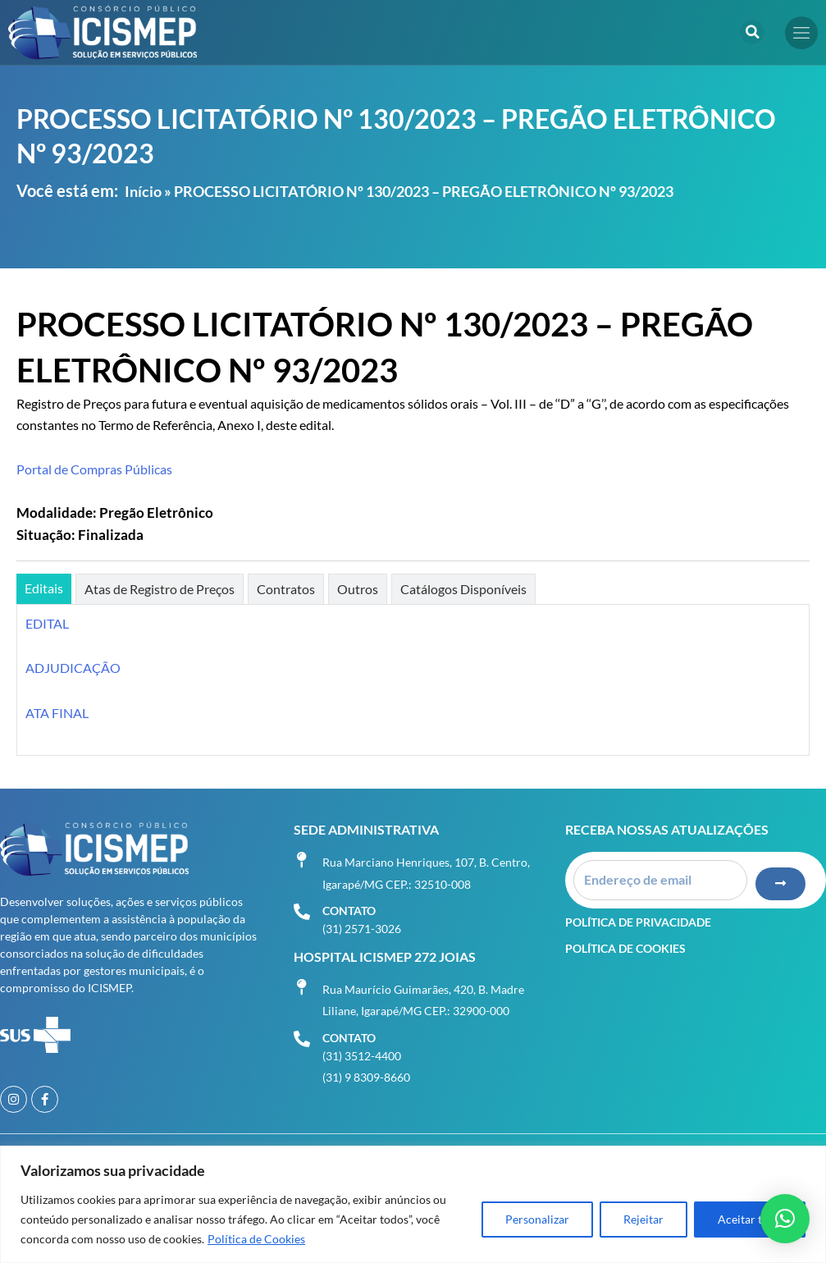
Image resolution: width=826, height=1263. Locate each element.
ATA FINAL (57, 713)
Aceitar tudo (750, 1219)
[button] (752, 32)
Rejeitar (643, 1219)
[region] (413, 1204)
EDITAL (47, 623)
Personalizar (537, 1219)
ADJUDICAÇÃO (73, 667)
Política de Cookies (256, 1239)
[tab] (43, 589)
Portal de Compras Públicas (94, 469)
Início (143, 191)
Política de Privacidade (638, 922)
